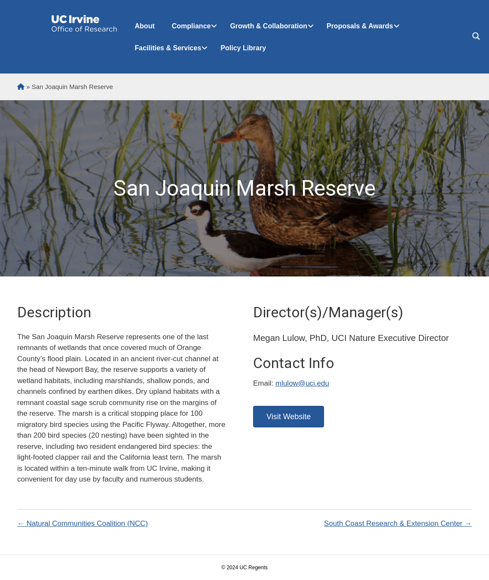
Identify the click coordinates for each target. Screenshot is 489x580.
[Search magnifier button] (476, 36)
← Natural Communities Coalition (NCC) (82, 523)
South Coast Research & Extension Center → (398, 523)
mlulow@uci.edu (302, 383)
